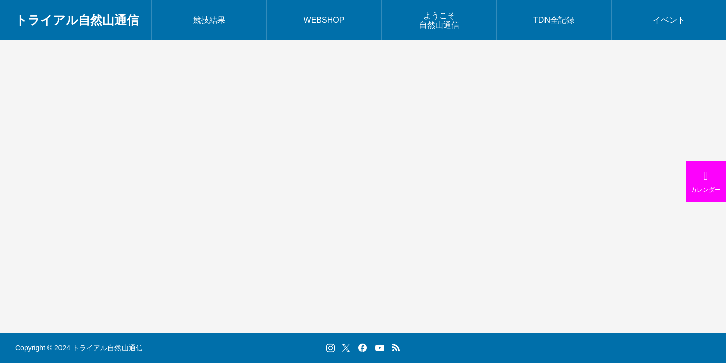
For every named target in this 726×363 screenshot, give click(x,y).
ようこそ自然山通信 (439, 20)
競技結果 (209, 20)
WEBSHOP (324, 20)
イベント (669, 20)
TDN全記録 (553, 20)
